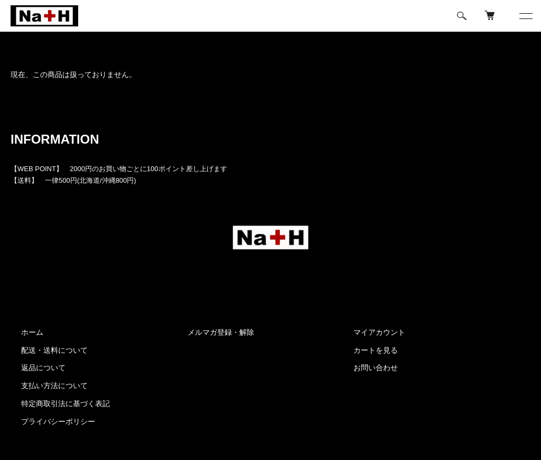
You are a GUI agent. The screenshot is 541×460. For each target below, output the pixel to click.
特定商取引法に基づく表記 (65, 403)
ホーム (20, 45)
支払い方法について (54, 385)
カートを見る (375, 350)
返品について (43, 367)
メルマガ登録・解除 (221, 332)
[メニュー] (525, 16)
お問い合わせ (375, 367)
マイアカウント (379, 332)
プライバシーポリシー (58, 421)
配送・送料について (54, 350)
